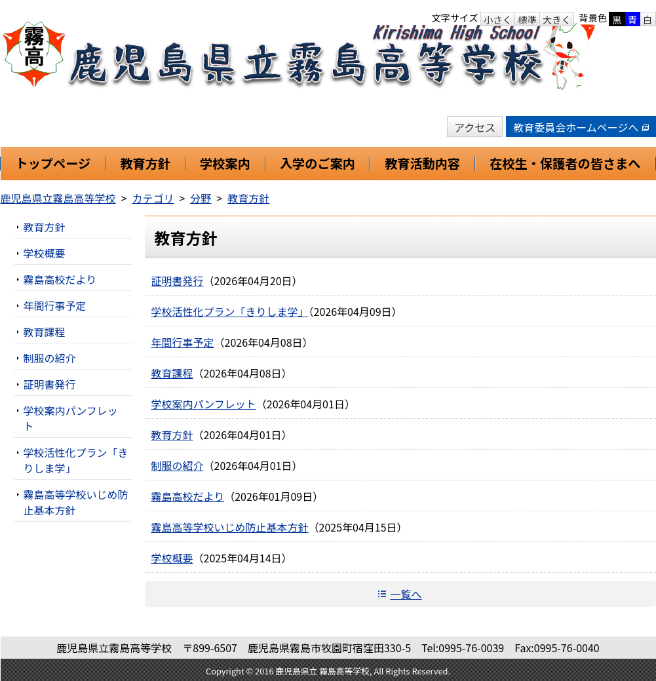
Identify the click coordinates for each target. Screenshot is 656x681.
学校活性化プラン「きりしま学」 (230, 311)
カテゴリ (153, 198)
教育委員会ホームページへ (580, 127)
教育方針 (248, 198)
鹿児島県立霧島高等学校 (58, 198)
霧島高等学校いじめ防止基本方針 (230, 527)
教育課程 (172, 373)
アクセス (474, 127)
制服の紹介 (177, 465)
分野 (200, 198)
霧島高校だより (188, 496)
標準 (527, 19)
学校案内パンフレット (203, 404)
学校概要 (172, 558)
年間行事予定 (182, 342)
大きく (557, 19)
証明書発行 (177, 280)
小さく (498, 19)
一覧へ (405, 594)
